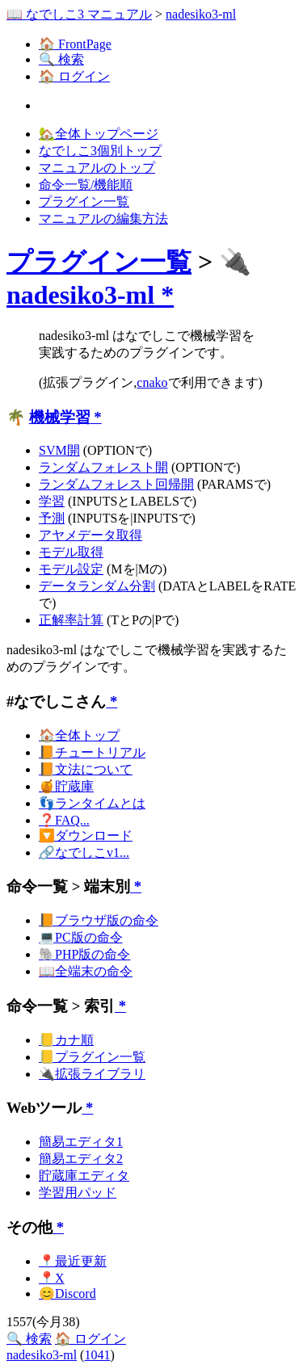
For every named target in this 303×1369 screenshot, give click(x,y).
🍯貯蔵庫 (66, 786)
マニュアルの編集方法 (103, 218)
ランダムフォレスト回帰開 (116, 484)
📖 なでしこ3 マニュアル (79, 14)
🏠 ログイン (74, 76)
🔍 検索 (61, 59)
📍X (52, 1278)
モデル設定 (71, 569)
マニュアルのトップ (97, 167)
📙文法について (86, 769)
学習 (52, 501)
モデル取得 (71, 552)
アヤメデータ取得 (90, 535)
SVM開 (59, 450)
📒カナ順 (66, 1040)
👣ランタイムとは (92, 803)
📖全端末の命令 (86, 971)
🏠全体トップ (79, 735)
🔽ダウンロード (86, 835)
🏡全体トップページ (98, 134)
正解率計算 (71, 620)
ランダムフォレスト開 (103, 467)
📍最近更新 (73, 1261)
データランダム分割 (97, 586)
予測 (52, 518)
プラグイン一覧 (84, 201)
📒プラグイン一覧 (92, 1057)
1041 (97, 1355)
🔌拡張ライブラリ (92, 1074)
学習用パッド (77, 1192)
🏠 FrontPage (75, 44)
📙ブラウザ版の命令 (98, 920)
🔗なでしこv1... (84, 852)
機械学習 (59, 417)
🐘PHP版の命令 (84, 954)
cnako (152, 382)
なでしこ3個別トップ (100, 150)
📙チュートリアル (92, 752)
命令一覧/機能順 (86, 184)
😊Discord (67, 1293)
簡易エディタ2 (81, 1158)
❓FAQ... (64, 820)
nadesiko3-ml (201, 14)
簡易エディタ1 (81, 1142)
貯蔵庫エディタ (84, 1175)
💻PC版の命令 (81, 937)
